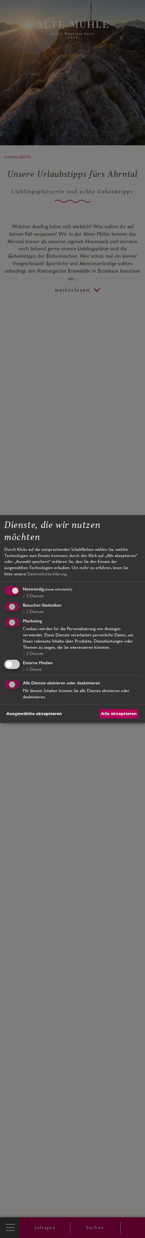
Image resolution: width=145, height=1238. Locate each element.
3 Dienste (33, 596)
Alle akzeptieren (119, 713)
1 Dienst (32, 669)
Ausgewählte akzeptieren (34, 713)
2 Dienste (33, 611)
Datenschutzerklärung (46, 573)
